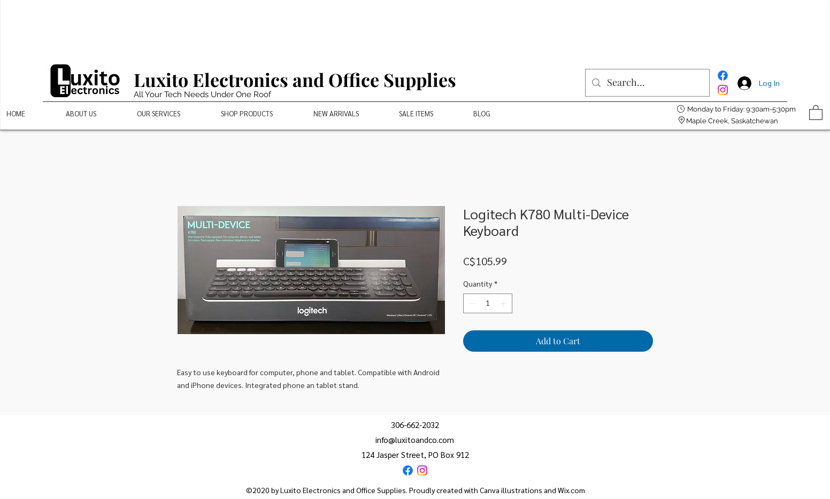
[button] (816, 112)
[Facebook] (722, 75)
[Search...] (647, 82)
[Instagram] (722, 90)
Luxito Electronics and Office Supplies (295, 79)
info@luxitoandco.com (414, 439)
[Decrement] (471, 303)
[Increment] (504, 303)
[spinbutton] (487, 303)
